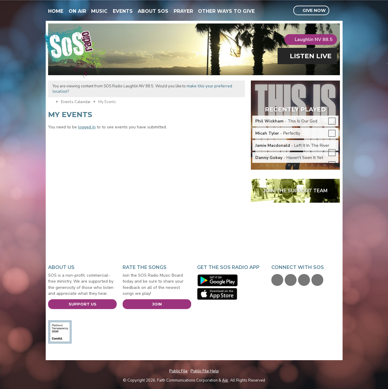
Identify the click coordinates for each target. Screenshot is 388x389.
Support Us (82, 304)
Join (157, 304)
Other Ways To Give (226, 11)
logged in (87, 127)
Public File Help (205, 371)
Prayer (183, 11)
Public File (178, 371)
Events (123, 11)
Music (99, 11)
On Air (77, 11)
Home (55, 11)
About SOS (153, 11)
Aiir (225, 380)
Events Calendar (76, 102)
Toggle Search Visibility (336, 10)
